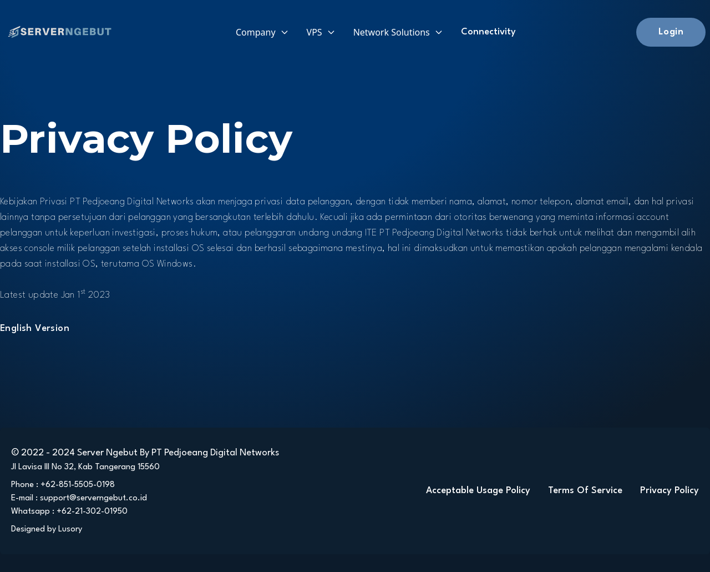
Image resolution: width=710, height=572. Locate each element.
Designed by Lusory (46, 529)
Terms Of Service (585, 490)
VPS (321, 32)
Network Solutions (398, 32)
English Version (34, 328)
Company (262, 32)
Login (670, 32)
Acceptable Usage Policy (478, 490)
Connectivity (488, 32)
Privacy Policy (669, 490)
